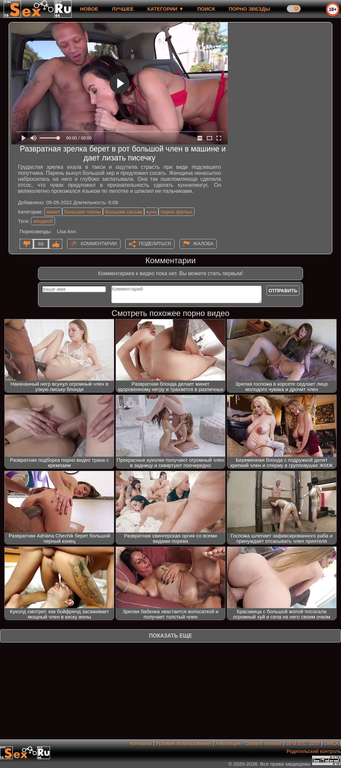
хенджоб (43, 221)
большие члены (82, 212)
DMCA (331, 743)
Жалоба (203, 243)
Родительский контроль (313, 751)
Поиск (206, 9)
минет (53, 212)
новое (89, 9)
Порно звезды (249, 9)
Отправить (282, 290)
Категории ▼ (166, 9)
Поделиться (155, 243)
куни (151, 212)
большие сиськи (123, 212)
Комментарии (99, 243)
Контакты (141, 743)
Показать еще (170, 636)
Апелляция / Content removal (248, 743)
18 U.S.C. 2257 (303, 743)
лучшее (123, 9)
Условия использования (183, 743)
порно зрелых (176, 212)
